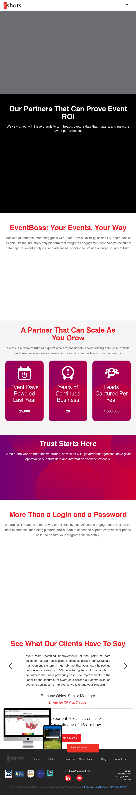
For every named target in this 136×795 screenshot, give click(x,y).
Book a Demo (78, 747)
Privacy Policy (118, 787)
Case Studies (87, 759)
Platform (53, 759)
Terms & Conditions (95, 787)
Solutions (70, 759)
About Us (120, 759)
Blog (103, 759)
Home (36, 759)
